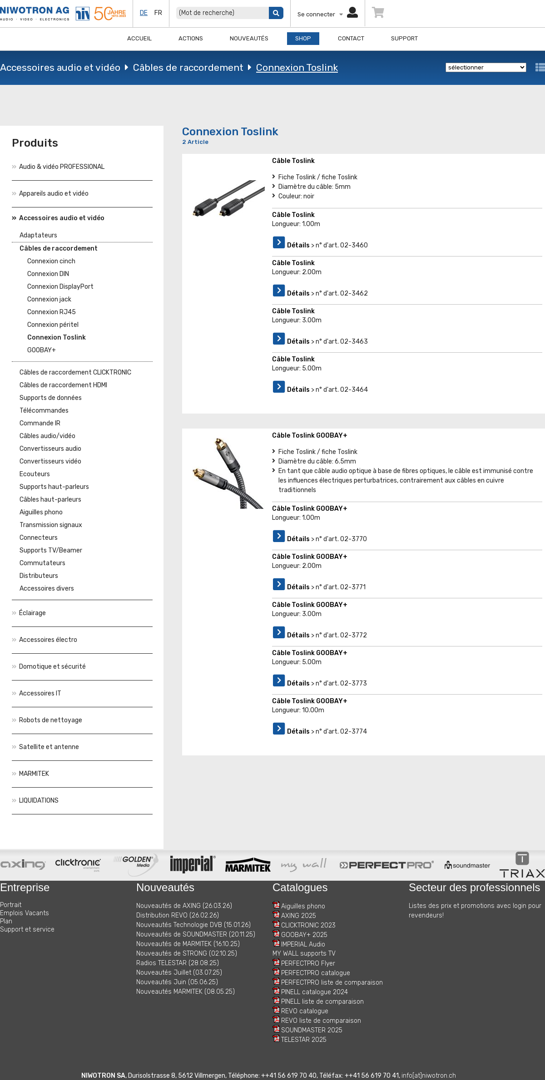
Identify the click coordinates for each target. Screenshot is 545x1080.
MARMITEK (30, 774)
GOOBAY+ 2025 (304, 935)
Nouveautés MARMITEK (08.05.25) (185, 992)
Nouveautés (249, 38)
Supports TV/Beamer (51, 550)
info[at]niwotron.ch (428, 1076)
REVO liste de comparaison (321, 1021)
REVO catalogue (304, 1011)
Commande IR (40, 423)
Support (404, 38)
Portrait (10, 905)
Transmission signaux (51, 525)
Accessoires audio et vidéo (60, 67)
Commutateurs (42, 563)
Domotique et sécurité (49, 667)
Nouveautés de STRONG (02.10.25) (186, 953)
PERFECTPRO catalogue (315, 973)
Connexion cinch (51, 261)
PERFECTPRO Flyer (308, 963)
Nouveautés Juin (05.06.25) (177, 982)
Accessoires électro (44, 640)
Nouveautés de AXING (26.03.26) (184, 906)
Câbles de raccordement (188, 67)
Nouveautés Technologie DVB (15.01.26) (193, 925)
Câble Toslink (293, 161)
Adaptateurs (38, 235)
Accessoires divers (47, 588)
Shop (303, 38)
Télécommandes (44, 410)
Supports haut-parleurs (54, 487)
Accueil (139, 38)
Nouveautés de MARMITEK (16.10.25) (188, 944)
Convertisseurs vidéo (50, 461)
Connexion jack (49, 299)
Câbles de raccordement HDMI (63, 385)
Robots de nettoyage (47, 720)
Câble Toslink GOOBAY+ (309, 435)
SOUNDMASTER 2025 (311, 1030)
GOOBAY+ (41, 350)
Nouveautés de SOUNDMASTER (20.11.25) (195, 934)
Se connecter (327, 14)
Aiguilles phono (41, 512)
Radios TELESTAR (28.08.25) (177, 963)
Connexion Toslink (297, 67)
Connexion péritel (53, 325)
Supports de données (51, 398)
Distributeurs (39, 576)
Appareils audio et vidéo (50, 193)
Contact (351, 38)
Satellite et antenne (45, 747)
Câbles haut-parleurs (50, 499)
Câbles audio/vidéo (47, 436)
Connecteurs (39, 538)
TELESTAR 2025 (304, 1040)
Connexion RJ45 (51, 312)
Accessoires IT (36, 693)
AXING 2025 (298, 916)
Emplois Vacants (24, 913)
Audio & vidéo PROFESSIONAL (58, 167)
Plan (6, 921)
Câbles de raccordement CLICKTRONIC (75, 372)
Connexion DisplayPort (60, 287)
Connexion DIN (48, 274)
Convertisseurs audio (50, 449)
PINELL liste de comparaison (322, 1002)
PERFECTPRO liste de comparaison (332, 982)
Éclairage (29, 613)
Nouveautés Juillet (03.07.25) (179, 972)
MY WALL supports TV (304, 953)
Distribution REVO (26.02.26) (177, 915)
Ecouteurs (35, 474)
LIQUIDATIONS (35, 800)
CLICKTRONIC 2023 (308, 925)
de (144, 13)
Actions (190, 38)
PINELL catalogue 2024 (314, 992)
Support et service (27, 929)
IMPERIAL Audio (303, 944)
